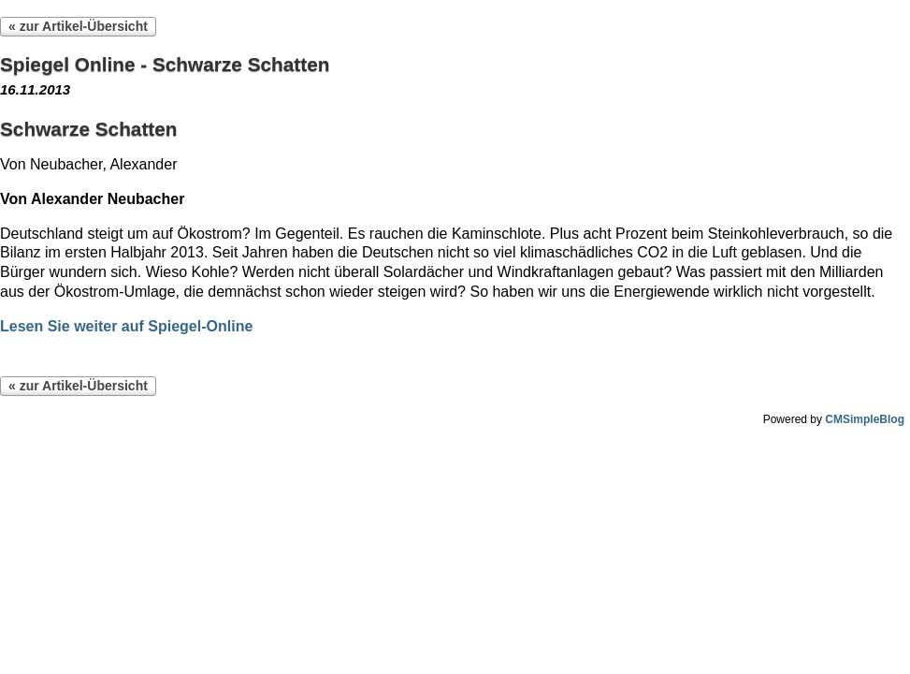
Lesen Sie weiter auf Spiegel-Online (126, 326)
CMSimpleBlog (864, 419)
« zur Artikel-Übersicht (78, 26)
